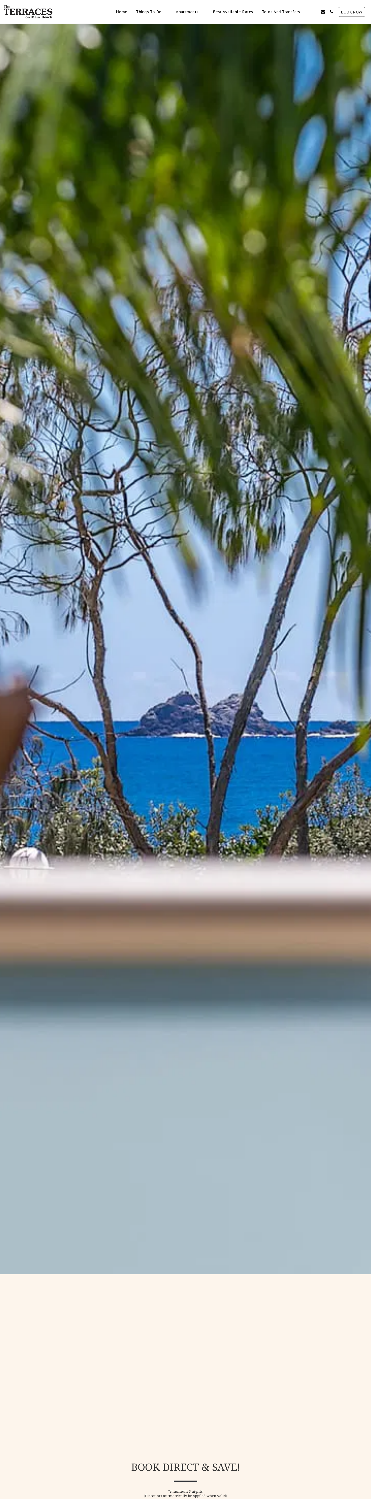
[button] (151, 11)
